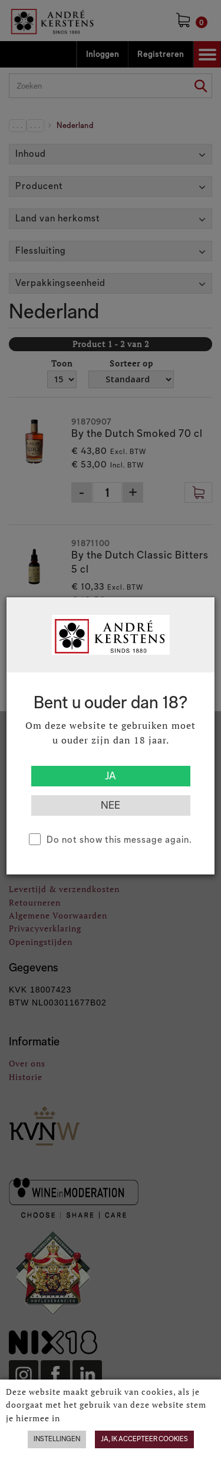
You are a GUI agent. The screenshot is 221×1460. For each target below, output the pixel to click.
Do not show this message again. (119, 839)
